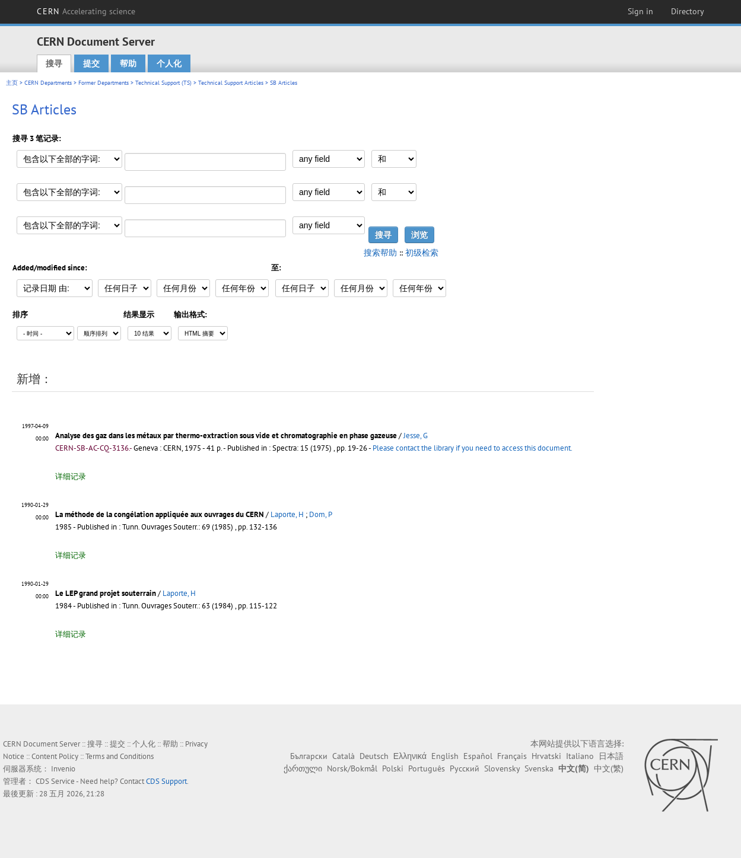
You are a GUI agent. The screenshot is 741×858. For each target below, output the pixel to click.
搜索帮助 (380, 252)
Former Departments (103, 83)
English (445, 756)
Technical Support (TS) (163, 83)
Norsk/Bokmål (352, 768)
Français (512, 756)
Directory (687, 11)
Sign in (640, 11)
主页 (12, 83)
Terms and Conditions (119, 756)
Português (426, 768)
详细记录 (70, 476)
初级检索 (421, 252)
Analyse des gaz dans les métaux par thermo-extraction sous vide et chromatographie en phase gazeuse (226, 435)
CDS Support (166, 781)
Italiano (580, 756)
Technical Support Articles (230, 83)
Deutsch (374, 756)
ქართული (303, 768)
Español (477, 756)
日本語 (611, 756)
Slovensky (502, 768)
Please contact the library (473, 448)
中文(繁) (609, 768)
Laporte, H (287, 514)
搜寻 (54, 63)
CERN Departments (48, 83)
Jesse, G (415, 435)
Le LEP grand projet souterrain (105, 593)
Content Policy (54, 756)
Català (343, 756)
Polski (392, 768)
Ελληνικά (410, 756)
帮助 (128, 63)
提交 (91, 63)
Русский (464, 768)
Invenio (63, 769)
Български (308, 756)
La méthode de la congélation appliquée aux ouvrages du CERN (159, 514)
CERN (86, 11)
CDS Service (55, 781)
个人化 (169, 63)
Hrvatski (546, 756)
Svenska (539, 768)
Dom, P (320, 514)
